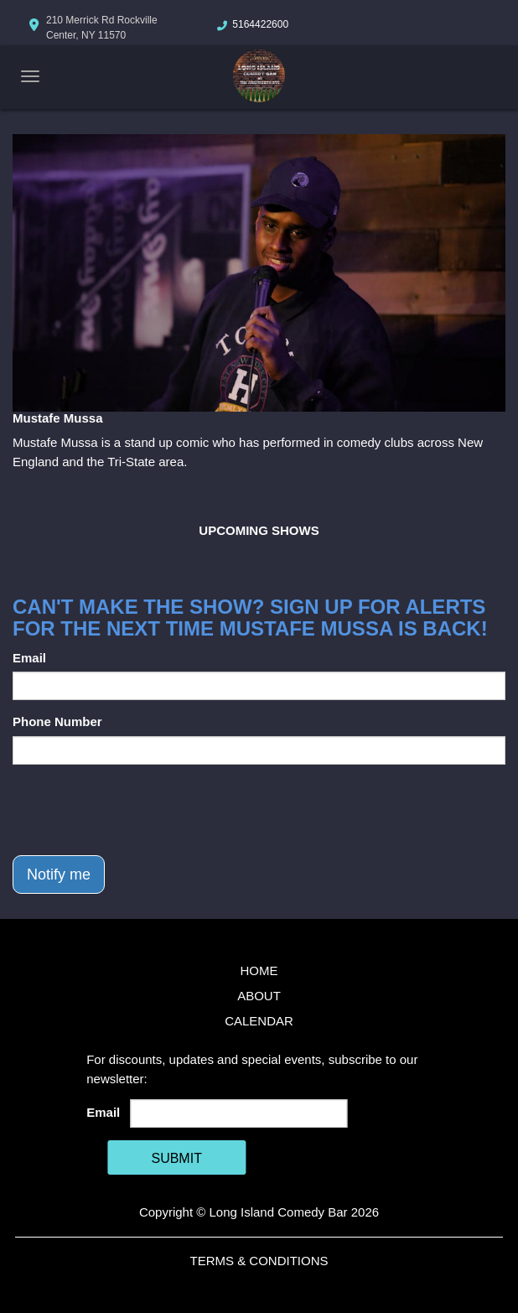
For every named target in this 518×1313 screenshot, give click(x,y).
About (259, 996)
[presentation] (140, 810)
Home (259, 970)
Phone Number (57, 721)
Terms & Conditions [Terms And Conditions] (258, 1260)
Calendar (259, 1021)
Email (29, 658)
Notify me (59, 874)
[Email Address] (239, 1113)
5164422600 (260, 24)
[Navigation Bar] (30, 76)
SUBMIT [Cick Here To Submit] (176, 1158)
